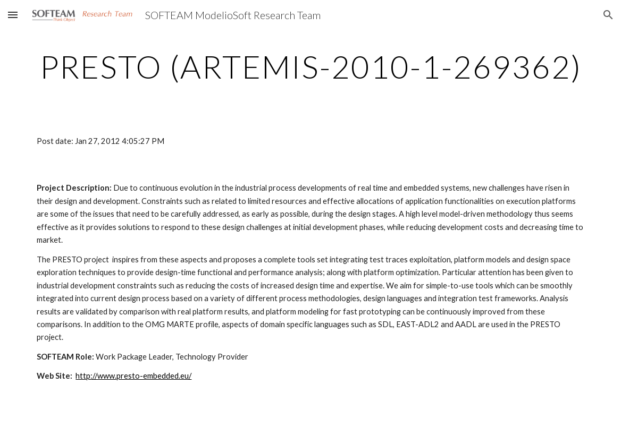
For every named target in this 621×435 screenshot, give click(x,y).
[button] (13, 14)
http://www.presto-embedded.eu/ (133, 375)
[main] (310, 66)
